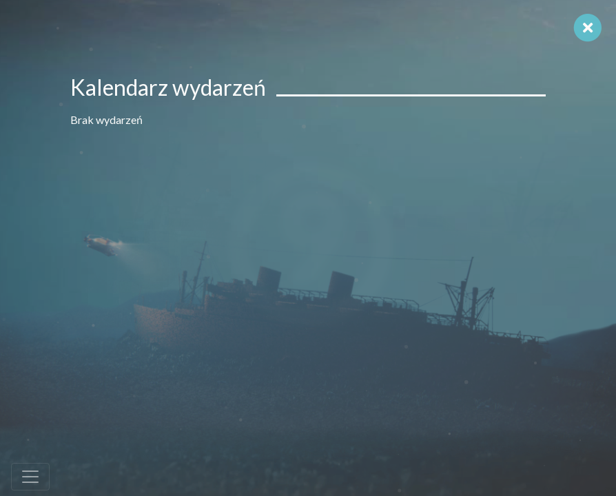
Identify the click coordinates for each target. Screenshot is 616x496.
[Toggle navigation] (30, 476)
